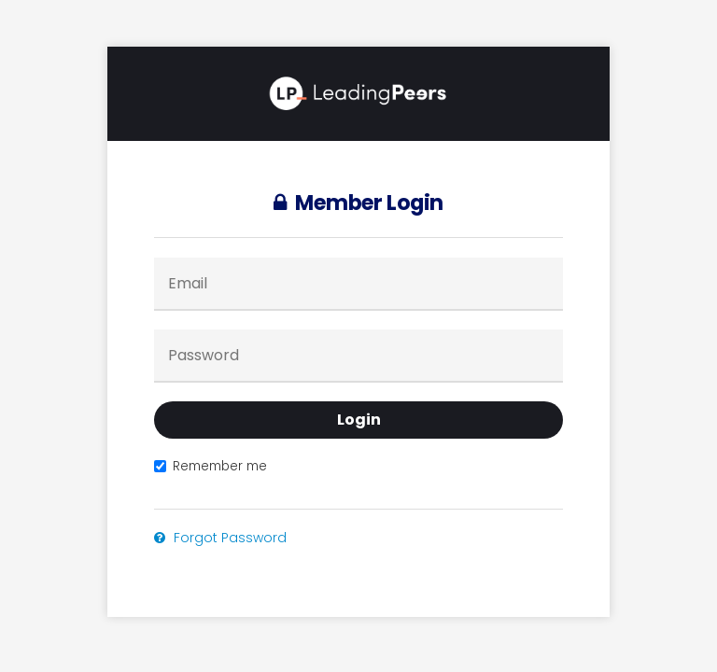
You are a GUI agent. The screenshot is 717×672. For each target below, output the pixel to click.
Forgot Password (220, 537)
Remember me (210, 466)
